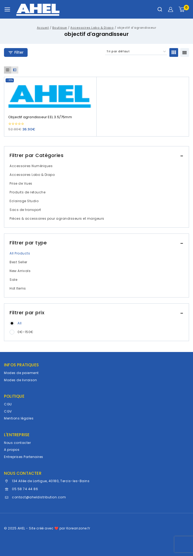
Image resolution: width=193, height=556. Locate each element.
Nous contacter (17, 442)
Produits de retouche (27, 192)
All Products (20, 253)
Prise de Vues (21, 183)
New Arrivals (20, 271)
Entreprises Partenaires (23, 457)
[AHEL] (38, 9)
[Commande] (136, 51)
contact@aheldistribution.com (39, 497)
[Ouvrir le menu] (7, 9)
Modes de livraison (20, 380)
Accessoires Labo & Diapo (32, 174)
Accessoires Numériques (31, 166)
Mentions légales (18, 418)
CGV (8, 411)
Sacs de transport (25, 209)
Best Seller (18, 262)
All (20, 323)
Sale (13, 279)
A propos (11, 449)
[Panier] (184, 9)
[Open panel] (16, 52)
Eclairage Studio (24, 201)
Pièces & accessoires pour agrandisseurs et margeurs (57, 218)
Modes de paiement (21, 373)
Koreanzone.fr (78, 528)
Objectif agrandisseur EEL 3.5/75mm (40, 117)
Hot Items (18, 288)
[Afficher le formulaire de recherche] (159, 9)
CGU (8, 404)
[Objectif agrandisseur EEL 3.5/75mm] (50, 94)
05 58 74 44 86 (25, 489)
